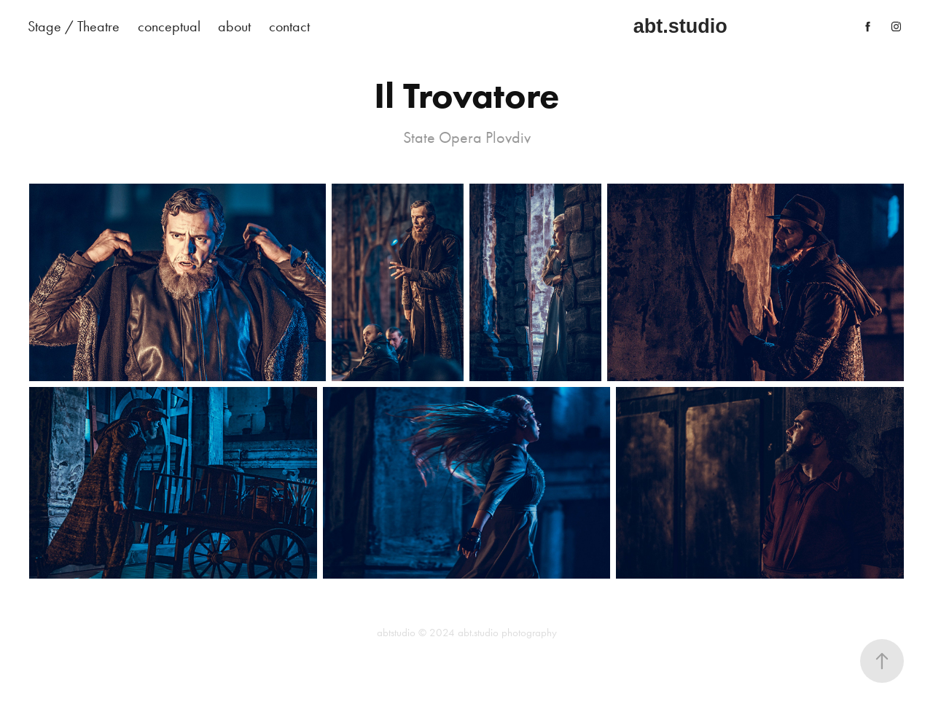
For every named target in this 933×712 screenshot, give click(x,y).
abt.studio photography (507, 632)
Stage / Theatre (74, 26)
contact (289, 26)
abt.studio (680, 26)
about (234, 26)
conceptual (169, 26)
